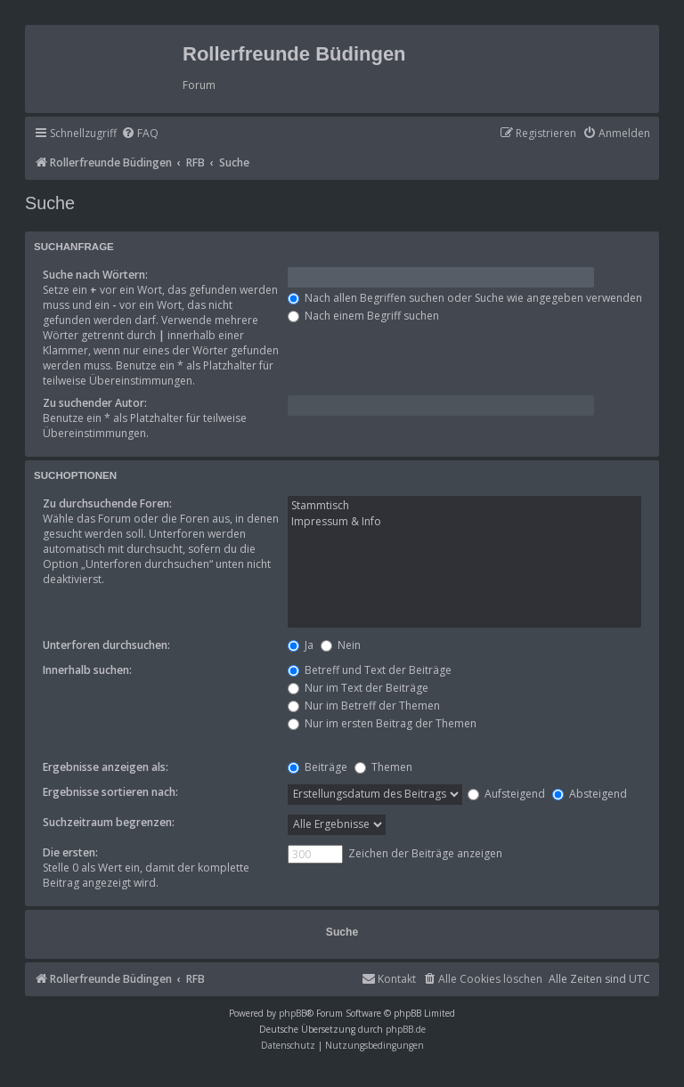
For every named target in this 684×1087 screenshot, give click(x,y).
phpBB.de (406, 1029)
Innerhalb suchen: (87, 669)
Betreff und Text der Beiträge (370, 669)
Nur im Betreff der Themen (364, 705)
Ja (301, 645)
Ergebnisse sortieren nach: (110, 791)
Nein (341, 645)
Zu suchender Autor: (95, 402)
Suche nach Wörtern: (95, 274)
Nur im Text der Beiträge (358, 687)
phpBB (292, 1013)
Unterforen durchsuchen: (106, 645)
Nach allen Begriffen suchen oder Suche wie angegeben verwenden (465, 297)
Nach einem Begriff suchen (363, 315)
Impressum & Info (464, 522)
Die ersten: (70, 852)
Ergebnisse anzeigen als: (105, 767)
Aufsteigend (506, 793)
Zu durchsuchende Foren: (107, 503)
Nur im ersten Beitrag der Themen (382, 723)
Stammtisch (464, 506)
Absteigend (589, 793)
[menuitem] (140, 134)
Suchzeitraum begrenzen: (109, 822)
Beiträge (317, 767)
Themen (383, 767)
